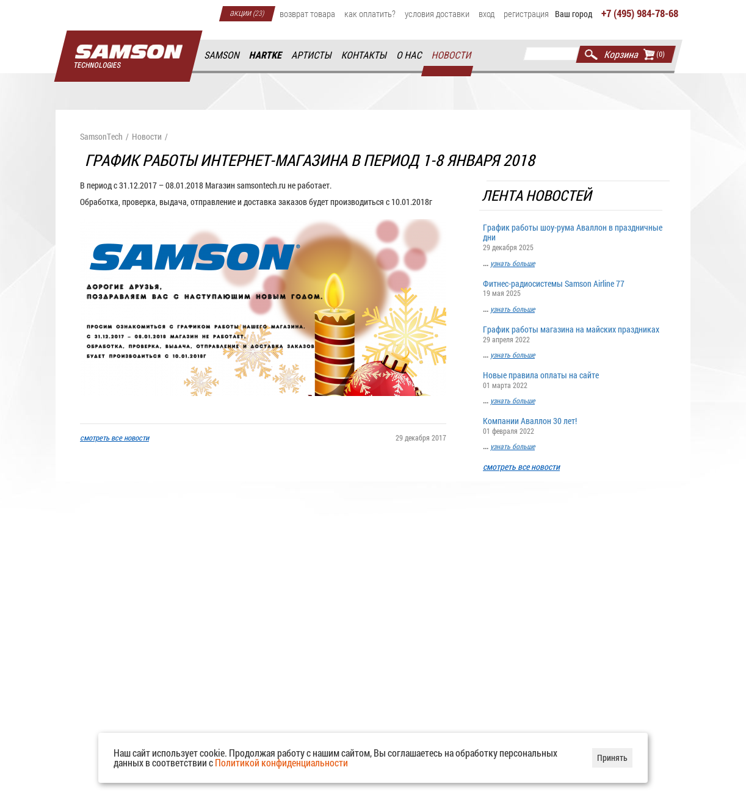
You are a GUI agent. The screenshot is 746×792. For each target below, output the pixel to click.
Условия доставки (437, 13)
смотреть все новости (521, 467)
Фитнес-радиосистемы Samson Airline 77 (574, 288)
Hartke (266, 55)
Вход (486, 13)
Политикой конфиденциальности (281, 762)
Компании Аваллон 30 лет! (574, 425)
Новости (451, 55)
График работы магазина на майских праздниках (574, 333)
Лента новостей (537, 195)
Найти (591, 54)
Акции (247, 12)
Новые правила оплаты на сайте (574, 379)
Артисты (312, 55)
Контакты (365, 55)
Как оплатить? (370, 13)
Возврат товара (307, 13)
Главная (128, 56)
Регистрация (526, 13)
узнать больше (512, 263)
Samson (222, 55)
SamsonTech (101, 137)
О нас (410, 55)
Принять (612, 757)
